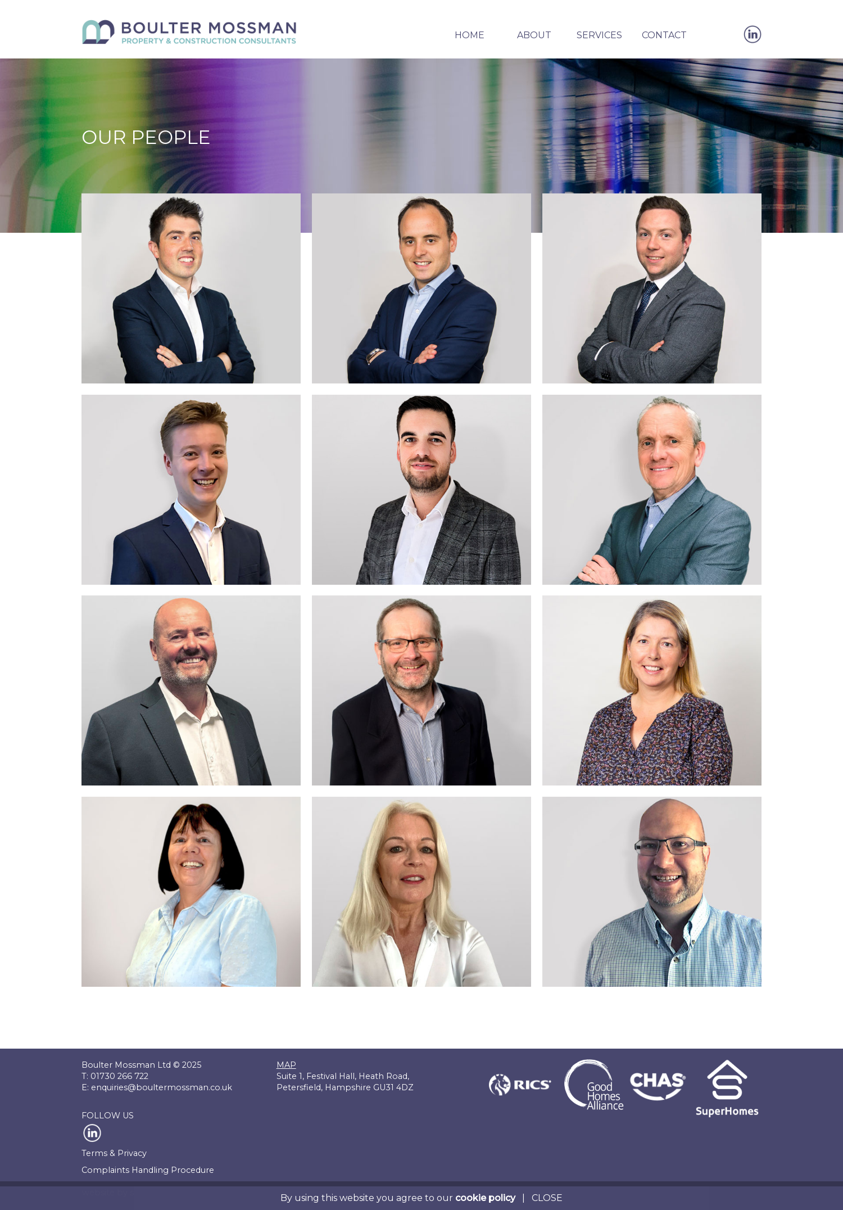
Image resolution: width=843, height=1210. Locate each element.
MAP (286, 1065)
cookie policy (485, 1198)
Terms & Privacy (114, 1153)
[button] (469, 41)
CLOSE (547, 1198)
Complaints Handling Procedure (147, 1170)
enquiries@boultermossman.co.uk (161, 1087)
